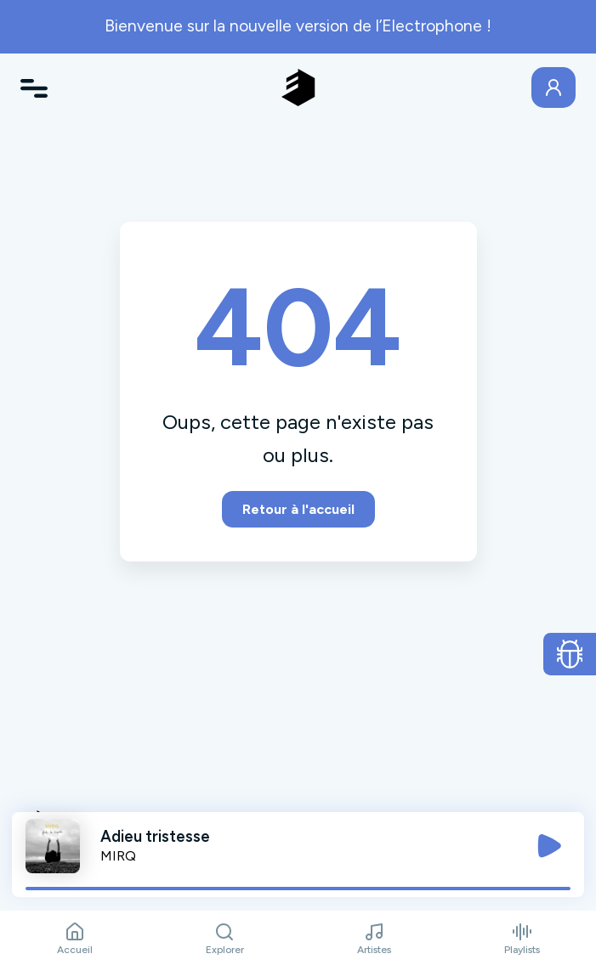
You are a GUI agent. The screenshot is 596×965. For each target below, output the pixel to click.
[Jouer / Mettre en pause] (549, 846)
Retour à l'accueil (298, 509)
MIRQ (118, 856)
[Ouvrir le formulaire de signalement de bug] (570, 654)
